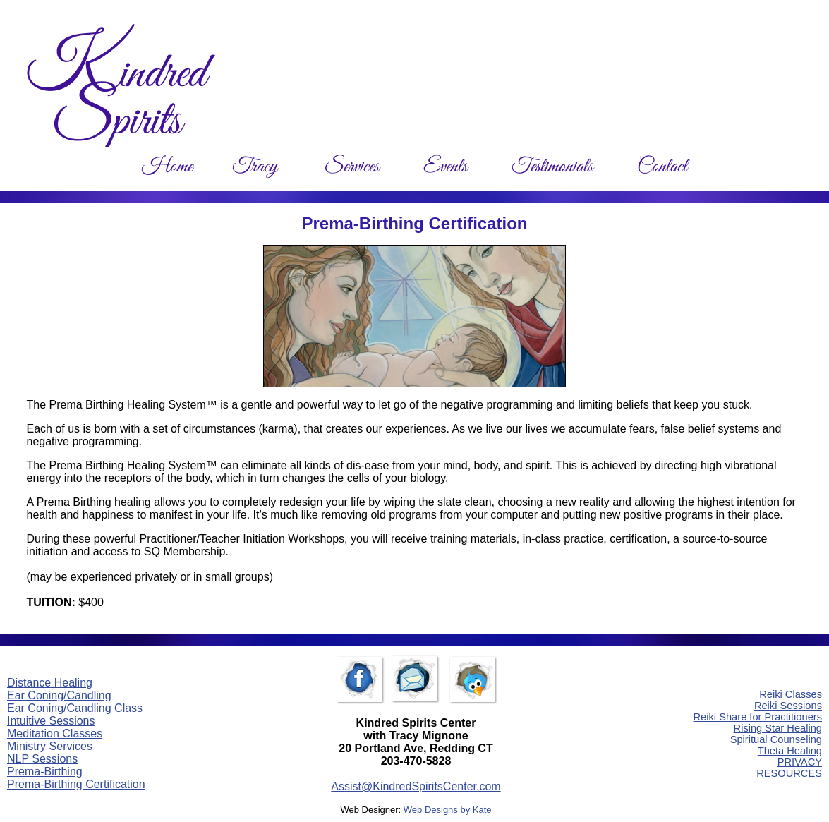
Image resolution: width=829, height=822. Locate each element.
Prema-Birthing (45, 772)
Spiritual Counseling (776, 739)
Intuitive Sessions (51, 721)
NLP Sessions (42, 759)
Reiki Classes (790, 694)
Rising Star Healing (778, 728)
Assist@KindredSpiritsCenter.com (415, 786)
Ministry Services (49, 746)
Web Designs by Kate (448, 809)
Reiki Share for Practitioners (758, 717)
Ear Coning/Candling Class (75, 708)
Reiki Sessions (788, 705)
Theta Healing (790, 750)
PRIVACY (799, 762)
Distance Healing (49, 683)
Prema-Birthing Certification (76, 784)
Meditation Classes (54, 733)
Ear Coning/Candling (59, 695)
